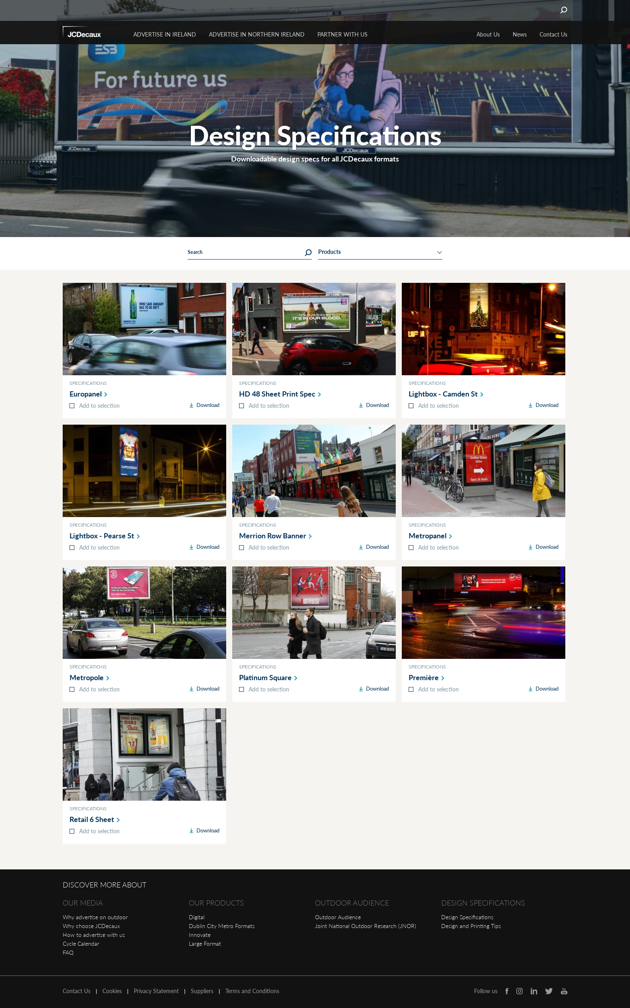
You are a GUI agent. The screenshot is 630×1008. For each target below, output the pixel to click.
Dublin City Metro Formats (222, 925)
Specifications (88, 383)
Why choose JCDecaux (91, 925)
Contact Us (553, 34)
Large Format (205, 943)
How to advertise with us (94, 934)
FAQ (68, 952)
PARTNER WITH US (342, 34)
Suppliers (202, 991)
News (520, 34)
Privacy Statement (156, 991)
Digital (197, 917)
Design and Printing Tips (471, 925)
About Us (488, 34)
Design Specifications (467, 917)
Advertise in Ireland (164, 34)
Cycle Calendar (81, 943)
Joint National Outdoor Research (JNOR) (365, 925)
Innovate (200, 934)
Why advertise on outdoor (95, 917)
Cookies (112, 991)
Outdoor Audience (338, 917)
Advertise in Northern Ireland (257, 34)
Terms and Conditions (252, 991)
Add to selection (99, 405)
